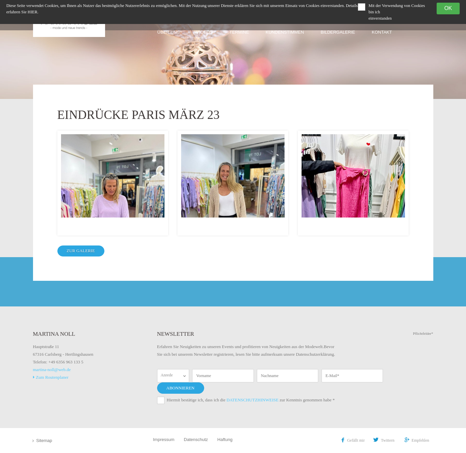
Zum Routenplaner (51, 377)
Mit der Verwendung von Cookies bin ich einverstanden (397, 12)
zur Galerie (81, 250)
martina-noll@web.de (52, 369)
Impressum (163, 439)
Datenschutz (196, 439)
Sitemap (44, 440)
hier (32, 12)
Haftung (225, 439)
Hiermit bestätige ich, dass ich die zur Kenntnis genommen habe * (251, 399)
